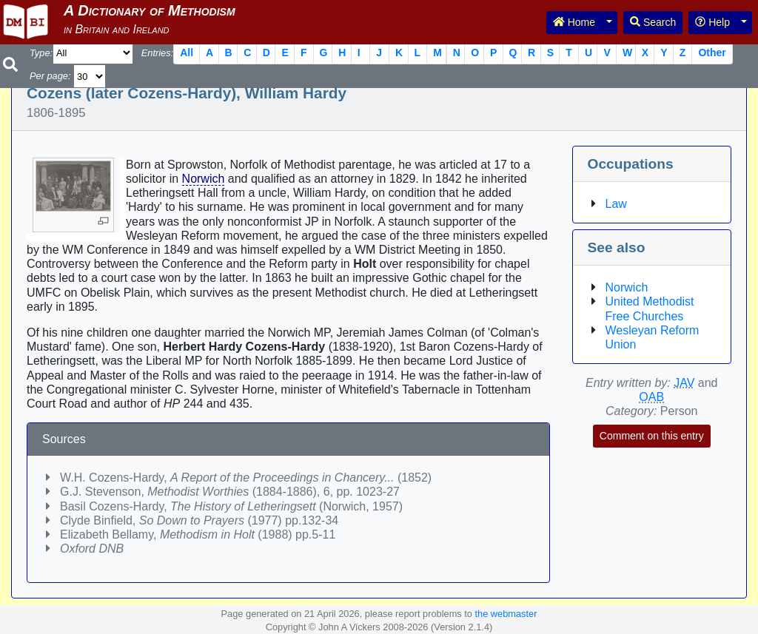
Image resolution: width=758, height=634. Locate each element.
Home (574, 22)
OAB (651, 397)
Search (653, 22)
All (186, 52)
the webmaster (505, 613)
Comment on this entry (652, 436)
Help (712, 22)
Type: (41, 52)
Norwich (203, 178)
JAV (684, 383)
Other (711, 52)
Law (616, 204)
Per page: (50, 75)
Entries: (157, 52)
